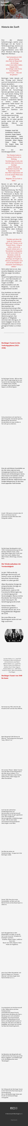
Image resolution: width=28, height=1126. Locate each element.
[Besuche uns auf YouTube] (14, 1108)
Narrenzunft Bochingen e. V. (6, 3)
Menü (24, 3)
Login (18, 3)
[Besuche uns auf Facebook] (11, 1108)
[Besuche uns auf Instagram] (16, 1108)
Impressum (14, 1120)
